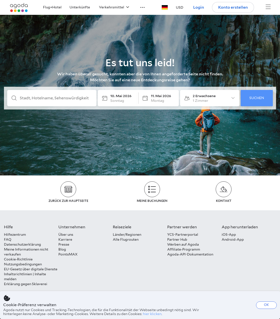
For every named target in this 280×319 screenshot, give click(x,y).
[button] (139, 7)
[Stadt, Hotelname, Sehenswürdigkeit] (56, 98)
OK (266, 305)
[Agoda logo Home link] (19, 7)
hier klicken (152, 314)
